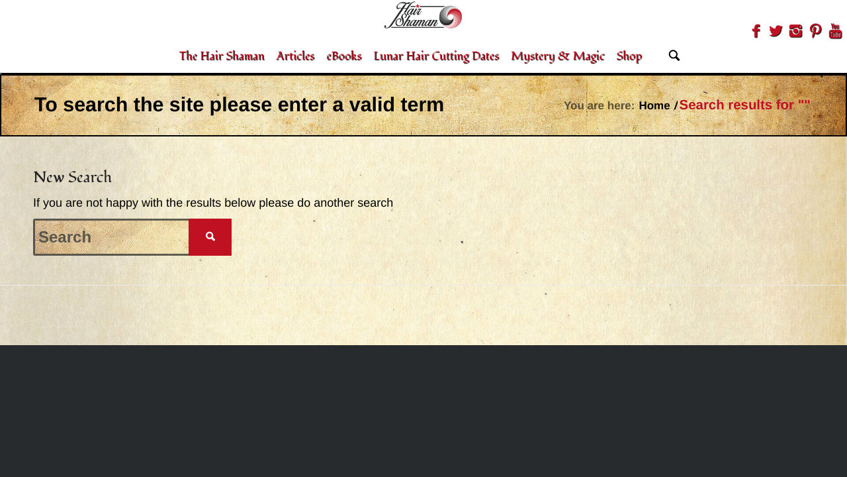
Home (654, 106)
